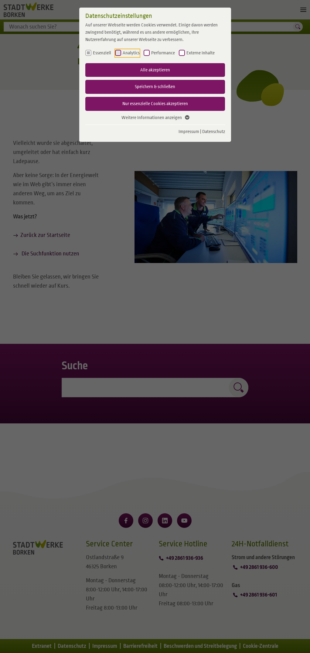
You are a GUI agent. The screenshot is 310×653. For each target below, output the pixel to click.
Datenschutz (213, 131)
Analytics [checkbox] (131, 52)
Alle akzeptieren (155, 69)
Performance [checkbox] (163, 52)
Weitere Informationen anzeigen (155, 118)
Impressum (189, 131)
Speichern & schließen (155, 86)
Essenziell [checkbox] (102, 52)
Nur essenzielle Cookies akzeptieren (155, 103)
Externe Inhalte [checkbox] (200, 52)
